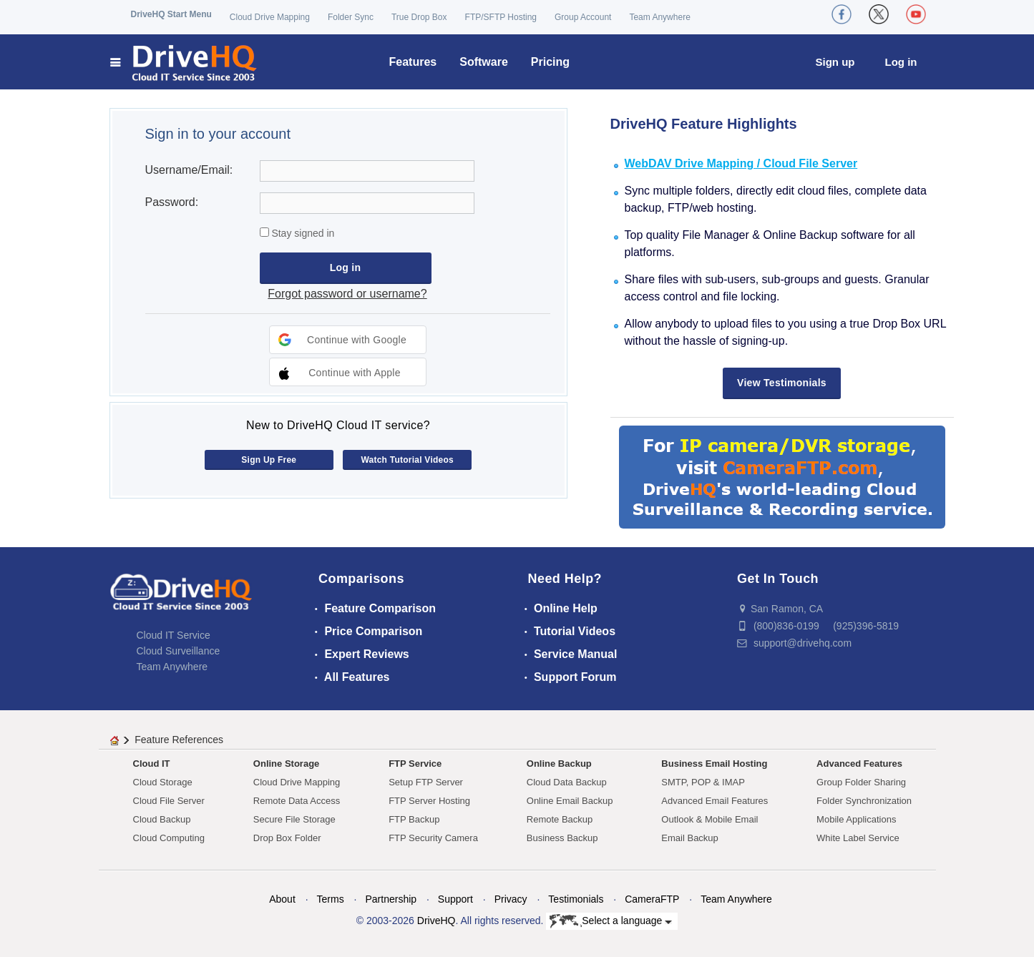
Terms (330, 899)
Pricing (550, 62)
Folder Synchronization (864, 800)
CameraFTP (652, 899)
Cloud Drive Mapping (270, 17)
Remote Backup (560, 819)
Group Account (583, 17)
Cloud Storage (162, 782)
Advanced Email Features (714, 800)
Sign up (835, 62)
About (282, 899)
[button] (347, 339)
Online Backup (559, 763)
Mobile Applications (856, 819)
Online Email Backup (570, 800)
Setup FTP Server (426, 782)
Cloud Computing (169, 838)
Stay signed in (302, 233)
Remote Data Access (296, 800)
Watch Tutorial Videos (407, 460)
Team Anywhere (659, 17)
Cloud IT (151, 763)
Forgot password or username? (347, 294)
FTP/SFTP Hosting (501, 17)
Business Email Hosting (714, 763)
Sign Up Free (268, 460)
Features (413, 62)
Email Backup (689, 838)
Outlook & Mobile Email (709, 819)
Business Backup (562, 838)
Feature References (179, 739)
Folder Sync (351, 17)
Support (455, 899)
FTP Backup (414, 819)
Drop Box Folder (287, 838)
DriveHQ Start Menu (171, 14)
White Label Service (857, 838)
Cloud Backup (162, 819)
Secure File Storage (294, 819)
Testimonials (575, 899)
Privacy (510, 899)
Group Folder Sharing (861, 782)
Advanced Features (859, 763)
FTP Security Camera (433, 838)
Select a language (611, 921)
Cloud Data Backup (567, 782)
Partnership (390, 899)
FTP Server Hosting (429, 800)
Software (483, 62)
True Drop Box (419, 17)
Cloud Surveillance (178, 651)
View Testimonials (781, 382)
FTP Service (415, 763)
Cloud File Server (169, 800)
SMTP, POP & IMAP (703, 782)
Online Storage (286, 763)
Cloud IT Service (173, 635)
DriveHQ (436, 920)
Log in (901, 62)
